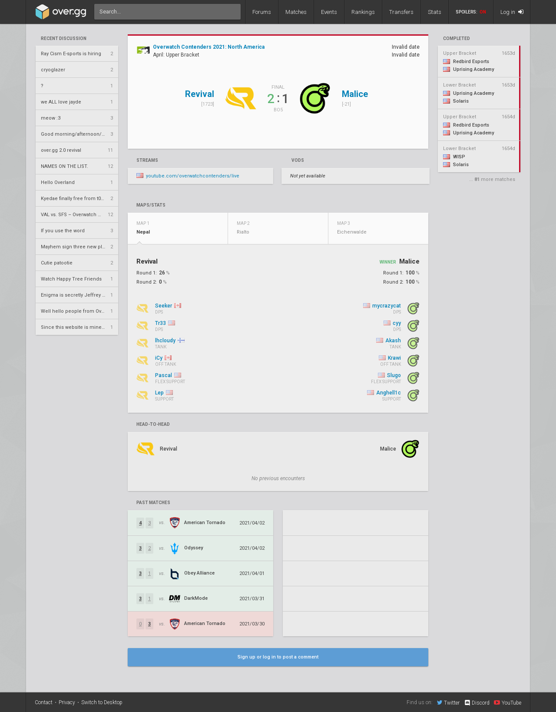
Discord (477, 702)
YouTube (507, 702)
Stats (434, 12)
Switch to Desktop (101, 702)
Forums (261, 12)
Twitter (448, 702)
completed (456, 39)
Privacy (67, 702)
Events (329, 12)
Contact (44, 702)
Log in (511, 12)
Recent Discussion (63, 39)
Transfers (401, 12)
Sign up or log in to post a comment (278, 657)
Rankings (363, 12)
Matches (296, 12)
